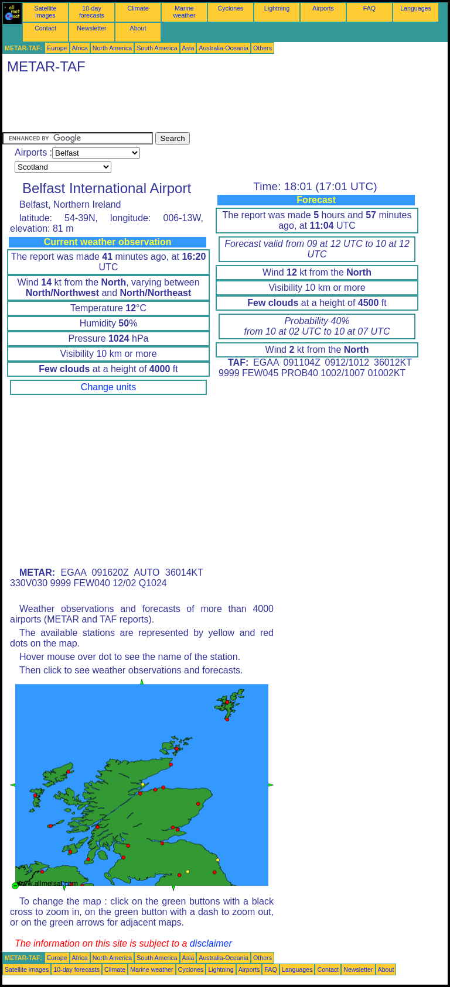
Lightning (276, 8)
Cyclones (231, 8)
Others (262, 47)
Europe (57, 47)
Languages (415, 8)
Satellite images (46, 12)
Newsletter (91, 28)
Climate (137, 8)
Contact (45, 28)
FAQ (369, 8)
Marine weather (184, 12)
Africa (80, 47)
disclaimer (211, 943)
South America (157, 47)
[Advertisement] (215, 106)
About (138, 28)
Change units (108, 387)
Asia (188, 47)
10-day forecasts (91, 12)
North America (112, 47)
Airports (323, 8)
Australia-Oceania (223, 47)
